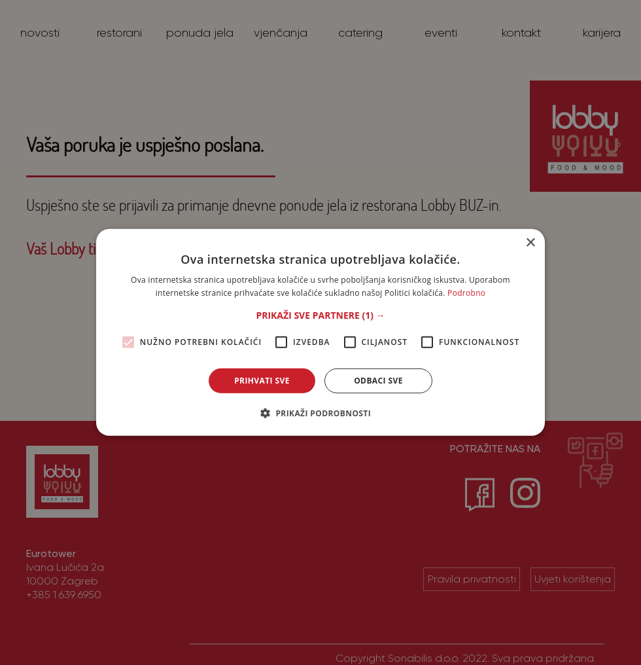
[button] (320, 315)
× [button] (530, 243)
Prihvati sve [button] (262, 380)
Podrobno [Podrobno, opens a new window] (466, 292)
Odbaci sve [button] (378, 380)
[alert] (320, 332)
